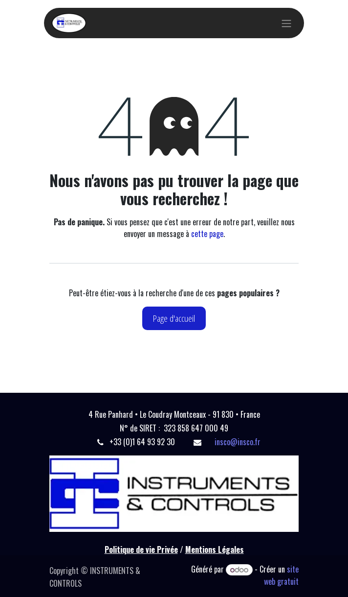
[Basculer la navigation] (286, 23)
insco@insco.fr (238, 442)
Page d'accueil (174, 318)
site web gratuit (281, 575)
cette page (207, 233)
